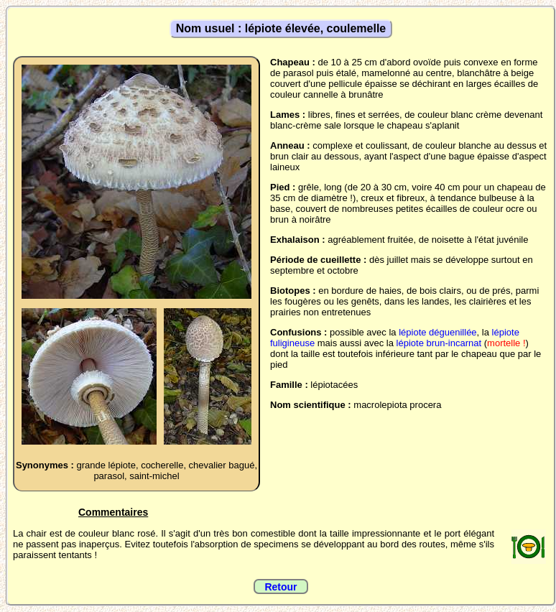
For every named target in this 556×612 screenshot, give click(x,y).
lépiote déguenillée (437, 332)
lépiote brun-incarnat (439, 343)
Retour (280, 587)
